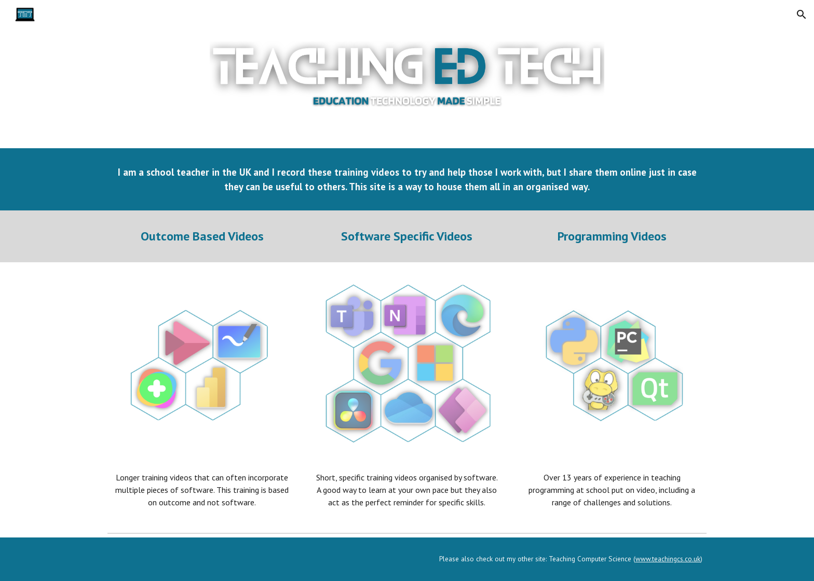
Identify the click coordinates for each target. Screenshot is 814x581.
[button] (801, 14)
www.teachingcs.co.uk (667, 558)
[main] (407, 179)
